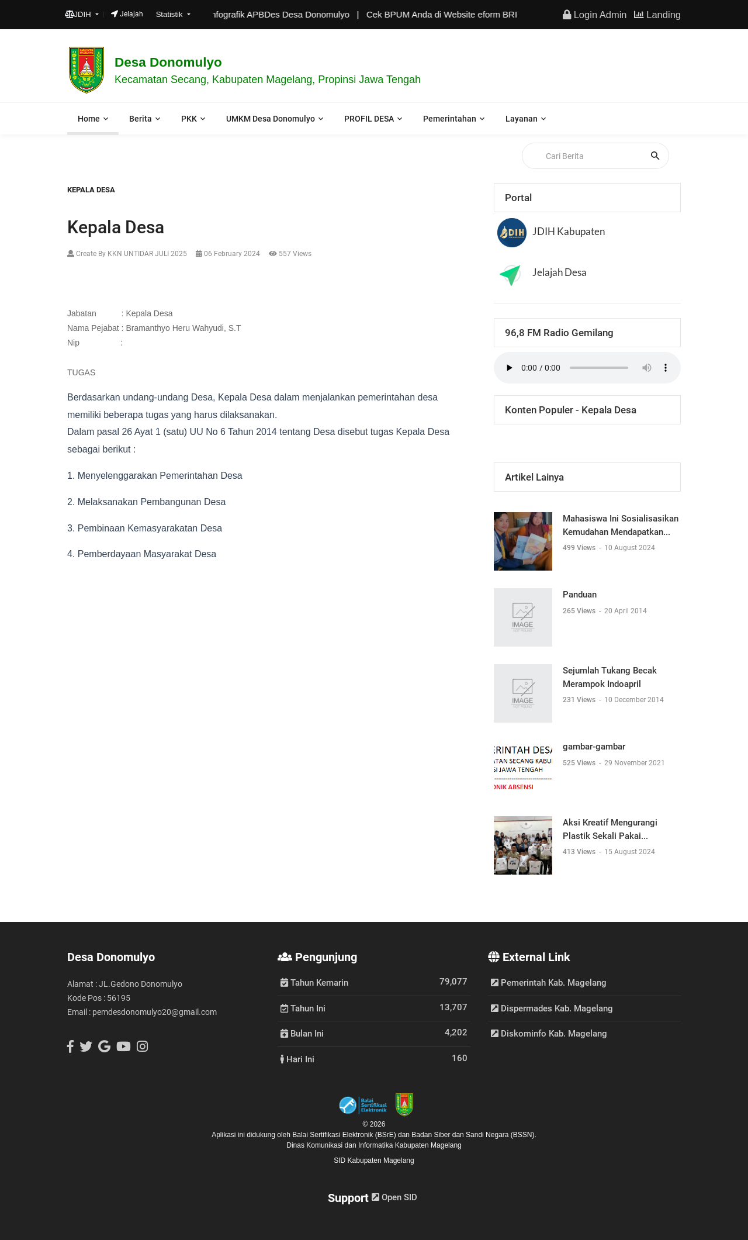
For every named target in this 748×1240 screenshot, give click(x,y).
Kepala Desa (91, 189)
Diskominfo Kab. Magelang (549, 1033)
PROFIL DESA (369, 118)
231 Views (580, 700)
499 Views (580, 548)
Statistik (170, 14)
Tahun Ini (302, 1008)
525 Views (580, 763)
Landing (657, 14)
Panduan (580, 594)
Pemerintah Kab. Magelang (549, 983)
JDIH (79, 14)
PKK (189, 118)
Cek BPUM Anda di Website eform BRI (450, 14)
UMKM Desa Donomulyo (270, 118)
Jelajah (127, 14)
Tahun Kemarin (314, 982)
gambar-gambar (594, 746)
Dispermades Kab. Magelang (552, 1008)
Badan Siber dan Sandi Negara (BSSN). (473, 1135)
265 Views (580, 611)
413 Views (580, 852)
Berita (140, 118)
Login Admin (594, 14)
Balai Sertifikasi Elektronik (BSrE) (345, 1135)
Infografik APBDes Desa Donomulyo (287, 14)
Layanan (521, 118)
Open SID (394, 1197)
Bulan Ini (302, 1033)
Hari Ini (297, 1059)
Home (89, 118)
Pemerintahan (449, 118)
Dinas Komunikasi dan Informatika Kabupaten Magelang (374, 1145)
